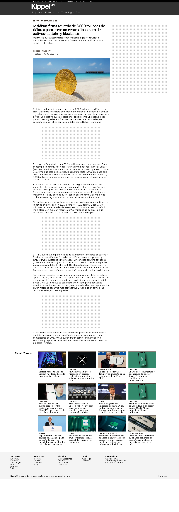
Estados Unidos (135, 466)
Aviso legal (86, 492)
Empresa (14, 492)
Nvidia (43, 1)
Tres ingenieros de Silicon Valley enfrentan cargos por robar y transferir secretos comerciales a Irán (81, 440)
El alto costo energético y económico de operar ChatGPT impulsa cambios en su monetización (142, 408)
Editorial (62, 493)
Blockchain (50, 53)
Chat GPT (133, 402)
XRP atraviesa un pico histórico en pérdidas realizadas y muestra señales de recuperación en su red (81, 408)
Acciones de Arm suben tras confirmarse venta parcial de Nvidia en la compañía (80, 471)
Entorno (50, 12)
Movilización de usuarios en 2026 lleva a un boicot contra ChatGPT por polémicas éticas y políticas (141, 440)
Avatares (14, 499)
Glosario (38, 495)
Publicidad (63, 495)
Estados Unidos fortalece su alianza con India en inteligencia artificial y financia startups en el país (141, 472)
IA (58, 12)
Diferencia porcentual (115, 493)
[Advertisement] (89, 33)
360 (12, 501)
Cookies (85, 493)
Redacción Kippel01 (42, 83)
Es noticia (35, 1)
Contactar (62, 497)
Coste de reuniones (114, 495)
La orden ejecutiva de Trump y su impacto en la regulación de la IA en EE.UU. (112, 407)
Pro (78, 12)
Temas (37, 493)
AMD (92, 1)
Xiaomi (78, 1)
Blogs (36, 497)
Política (42, 466)
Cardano (70, 1)
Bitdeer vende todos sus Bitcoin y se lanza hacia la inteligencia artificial (52, 406)
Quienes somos (65, 492)
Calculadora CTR (113, 492)
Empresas (37, 12)
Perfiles (37, 492)
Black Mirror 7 (53, 1)
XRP (62, 1)
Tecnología (67, 12)
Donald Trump (105, 402)
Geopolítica (74, 434)
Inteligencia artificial (107, 466)
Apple (85, 1)
